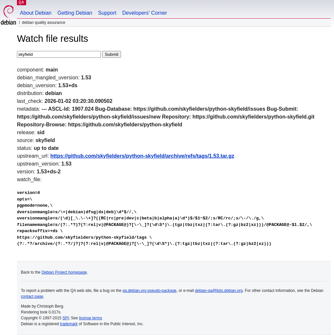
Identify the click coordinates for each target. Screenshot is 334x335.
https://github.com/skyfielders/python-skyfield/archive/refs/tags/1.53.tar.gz (142, 156)
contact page (32, 296)
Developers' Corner (144, 13)
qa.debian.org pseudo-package (149, 290)
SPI (66, 318)
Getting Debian (74, 13)
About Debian (36, 13)
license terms (90, 318)
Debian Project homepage (64, 272)
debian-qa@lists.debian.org (219, 290)
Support (107, 13)
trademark (69, 324)
